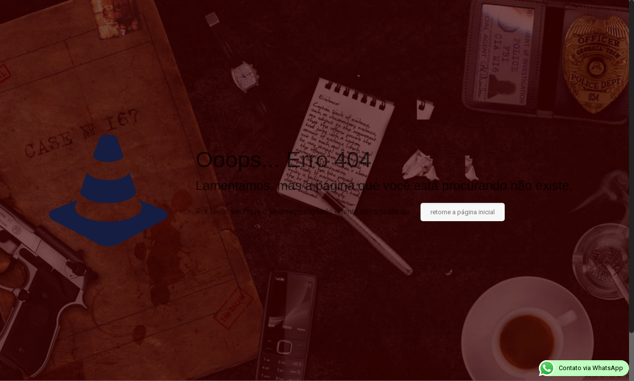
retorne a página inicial (462, 212)
